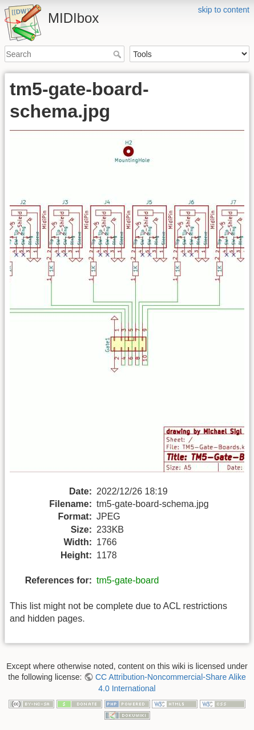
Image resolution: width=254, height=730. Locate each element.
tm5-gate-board (127, 580)
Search (118, 54)
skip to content (223, 9)
